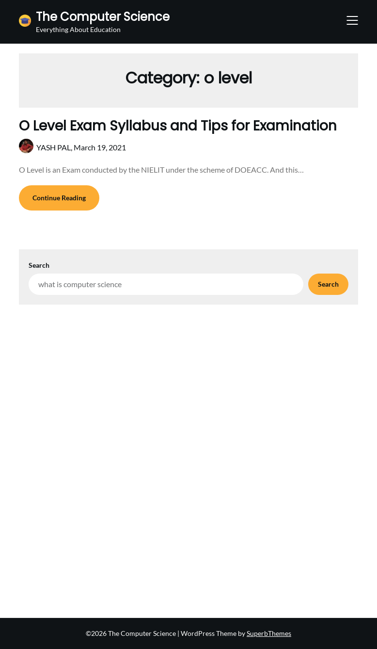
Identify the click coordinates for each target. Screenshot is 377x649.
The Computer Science (103, 16)
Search (39, 265)
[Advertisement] (188, 377)
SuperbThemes (269, 633)
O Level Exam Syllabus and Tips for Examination (178, 125)
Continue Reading (59, 198)
